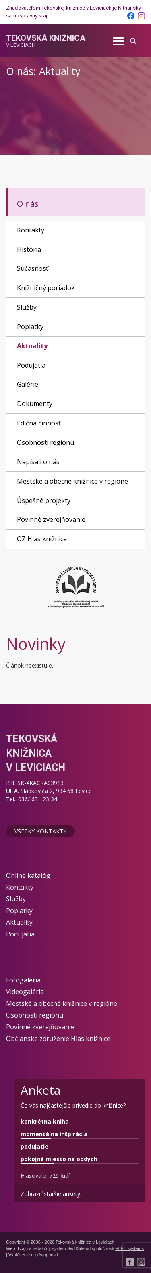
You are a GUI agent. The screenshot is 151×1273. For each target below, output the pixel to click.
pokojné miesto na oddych (59, 1159)
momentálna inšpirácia (54, 1134)
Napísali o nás (38, 461)
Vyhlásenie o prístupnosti (33, 1254)
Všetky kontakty (40, 831)
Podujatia (31, 365)
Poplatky (30, 326)
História (29, 249)
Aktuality (32, 345)
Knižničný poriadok (46, 287)
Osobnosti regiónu (45, 442)
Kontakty (30, 230)
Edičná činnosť (39, 423)
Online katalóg (28, 875)
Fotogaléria (23, 980)
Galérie (27, 384)
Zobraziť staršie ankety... (52, 1194)
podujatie (34, 1146)
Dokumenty (34, 403)
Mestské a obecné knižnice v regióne (72, 481)
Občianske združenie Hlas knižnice (58, 1038)
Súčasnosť (32, 268)
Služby (27, 307)
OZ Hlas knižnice (42, 538)
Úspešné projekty (43, 500)
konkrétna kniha (45, 1121)
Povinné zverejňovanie (51, 519)
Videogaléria (25, 991)
